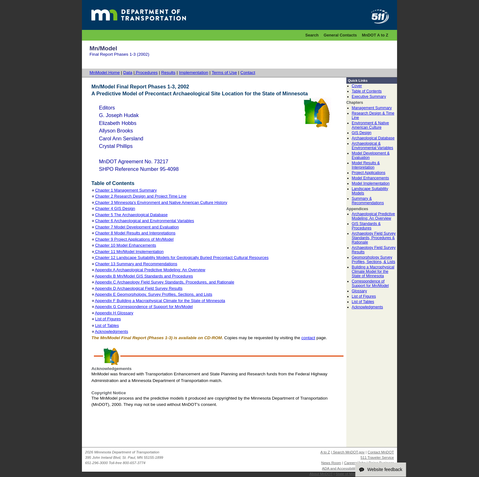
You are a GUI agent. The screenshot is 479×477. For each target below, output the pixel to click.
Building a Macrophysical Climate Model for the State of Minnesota (373, 271)
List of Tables (363, 302)
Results (168, 72)
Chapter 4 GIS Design (115, 208)
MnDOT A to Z (375, 35)
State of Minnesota (351, 474)
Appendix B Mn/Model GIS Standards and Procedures (144, 276)
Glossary (359, 291)
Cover (357, 86)
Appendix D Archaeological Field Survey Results (138, 288)
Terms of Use (224, 72)
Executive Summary (369, 96)
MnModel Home (104, 72)
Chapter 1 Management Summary (126, 190)
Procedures (146, 72)
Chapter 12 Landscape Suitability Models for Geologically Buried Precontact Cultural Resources (181, 257)
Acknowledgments (367, 307)
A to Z (325, 452)
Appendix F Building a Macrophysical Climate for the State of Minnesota (160, 300)
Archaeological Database (373, 138)
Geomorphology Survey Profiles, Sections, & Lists (373, 259)
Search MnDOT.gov (348, 452)
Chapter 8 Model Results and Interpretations (135, 233)
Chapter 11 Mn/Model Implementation (129, 251)
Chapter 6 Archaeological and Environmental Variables (144, 220)
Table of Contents (367, 91)
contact (308, 337)
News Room (331, 463)
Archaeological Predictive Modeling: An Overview (373, 216)
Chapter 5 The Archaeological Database (131, 214)
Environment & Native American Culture (370, 125)
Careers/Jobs (355, 463)
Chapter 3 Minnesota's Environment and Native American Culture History (160, 202)
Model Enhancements (370, 178)
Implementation (193, 72)
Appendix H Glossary (114, 313)
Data (127, 72)
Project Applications (368, 173)
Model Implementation (371, 183)
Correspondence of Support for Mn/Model (370, 283)
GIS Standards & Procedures (366, 226)
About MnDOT (321, 474)
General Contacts (340, 35)
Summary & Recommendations (368, 200)
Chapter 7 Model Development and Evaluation (137, 227)
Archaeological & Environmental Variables (372, 145)
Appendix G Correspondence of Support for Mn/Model (144, 306)
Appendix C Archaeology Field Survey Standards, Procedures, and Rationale (164, 282)
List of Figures (364, 296)
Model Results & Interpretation (366, 165)
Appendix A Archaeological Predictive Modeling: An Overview (150, 269)
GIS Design (362, 133)
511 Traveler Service (377, 457)
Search (312, 35)
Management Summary (372, 108)
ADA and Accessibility (339, 468)
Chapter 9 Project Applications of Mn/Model (134, 239)
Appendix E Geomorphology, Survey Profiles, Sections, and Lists (153, 294)
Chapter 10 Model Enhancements (125, 245)
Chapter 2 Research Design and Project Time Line (141, 196)
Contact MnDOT (381, 452)
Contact (247, 72)
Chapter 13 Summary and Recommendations (136, 263)
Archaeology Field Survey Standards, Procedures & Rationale (373, 237)
